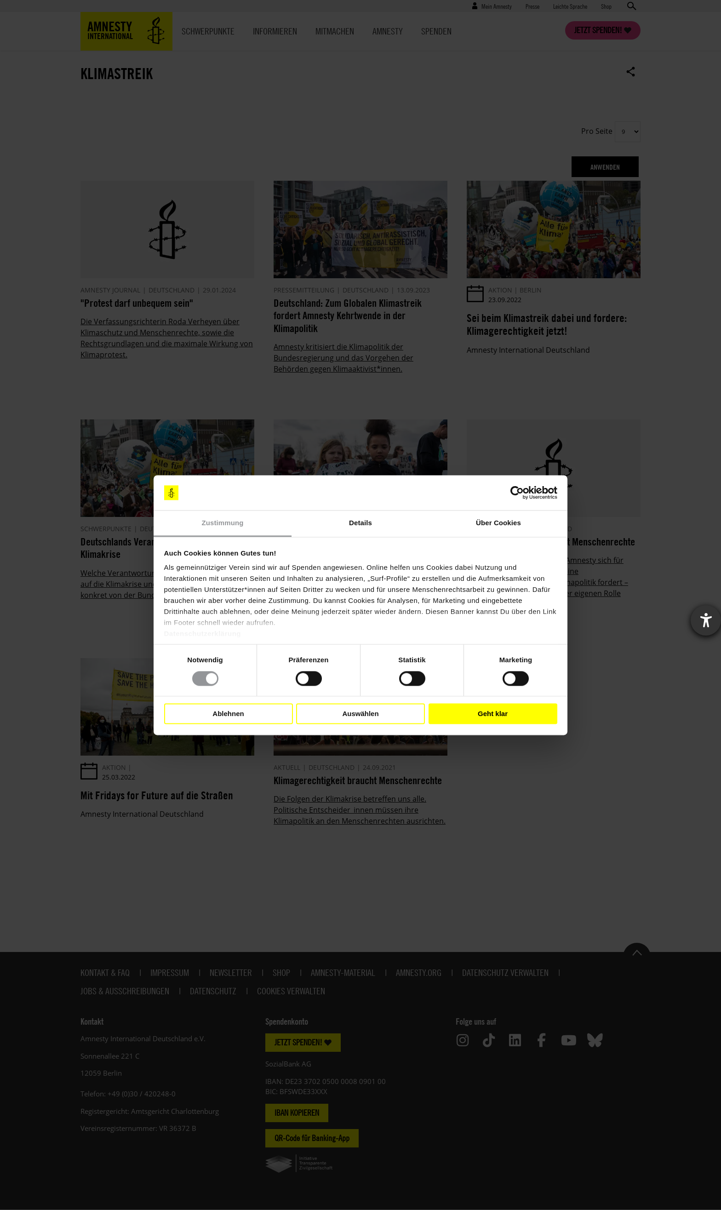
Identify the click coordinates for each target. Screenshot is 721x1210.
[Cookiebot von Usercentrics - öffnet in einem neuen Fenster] (517, 492)
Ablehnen (228, 713)
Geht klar (493, 713)
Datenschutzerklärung (202, 634)
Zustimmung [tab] (223, 523)
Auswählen (360, 713)
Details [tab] (360, 523)
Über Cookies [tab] (498, 523)
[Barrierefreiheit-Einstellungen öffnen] (706, 620)
